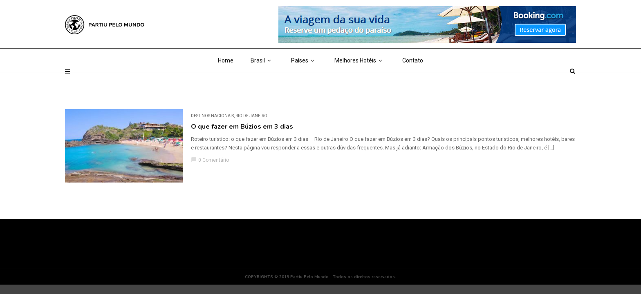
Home (225, 81)
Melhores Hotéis (359, 81)
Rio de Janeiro (251, 116)
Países (304, 81)
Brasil (262, 81)
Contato (412, 81)
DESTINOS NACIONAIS (212, 116)
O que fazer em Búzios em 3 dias (242, 126)
